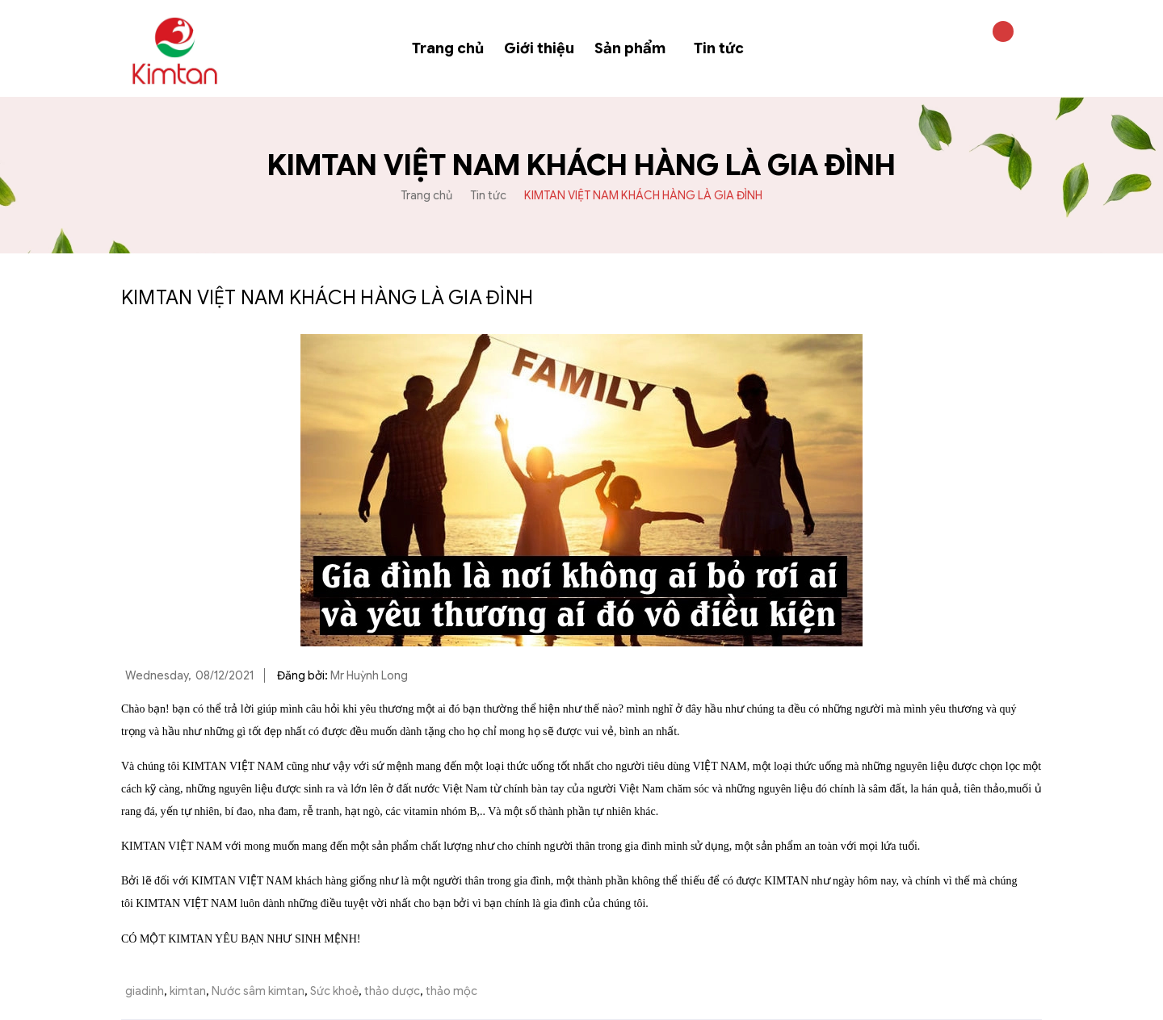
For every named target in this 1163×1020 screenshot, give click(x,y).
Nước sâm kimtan (258, 991)
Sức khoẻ (334, 991)
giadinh (144, 991)
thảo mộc (451, 991)
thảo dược (392, 991)
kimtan (188, 991)
